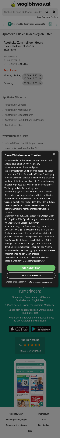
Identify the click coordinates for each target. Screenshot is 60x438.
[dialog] (30, 219)
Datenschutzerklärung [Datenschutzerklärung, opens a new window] (34, 260)
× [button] (54, 154)
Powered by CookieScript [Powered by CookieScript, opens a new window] (15, 282)
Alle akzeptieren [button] (31, 267)
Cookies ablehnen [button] (31, 275)
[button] (41, 282)
